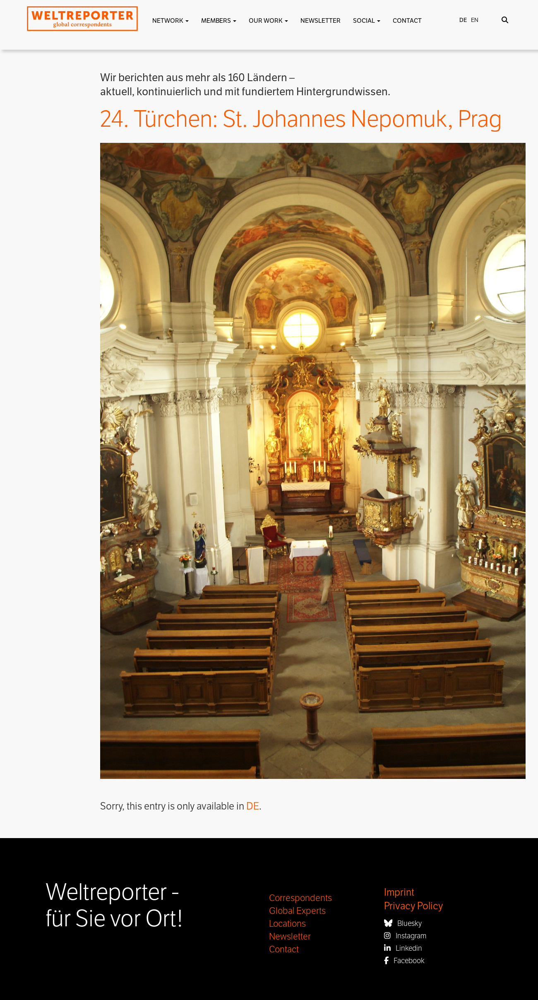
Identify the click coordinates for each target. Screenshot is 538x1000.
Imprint (399, 893)
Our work (268, 20)
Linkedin (403, 948)
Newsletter (320, 20)
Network (170, 20)
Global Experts (297, 911)
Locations (287, 923)
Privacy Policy (413, 906)
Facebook (404, 960)
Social (366, 20)
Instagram (405, 935)
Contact (407, 20)
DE (252, 806)
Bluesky (403, 923)
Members (218, 20)
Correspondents (300, 898)
